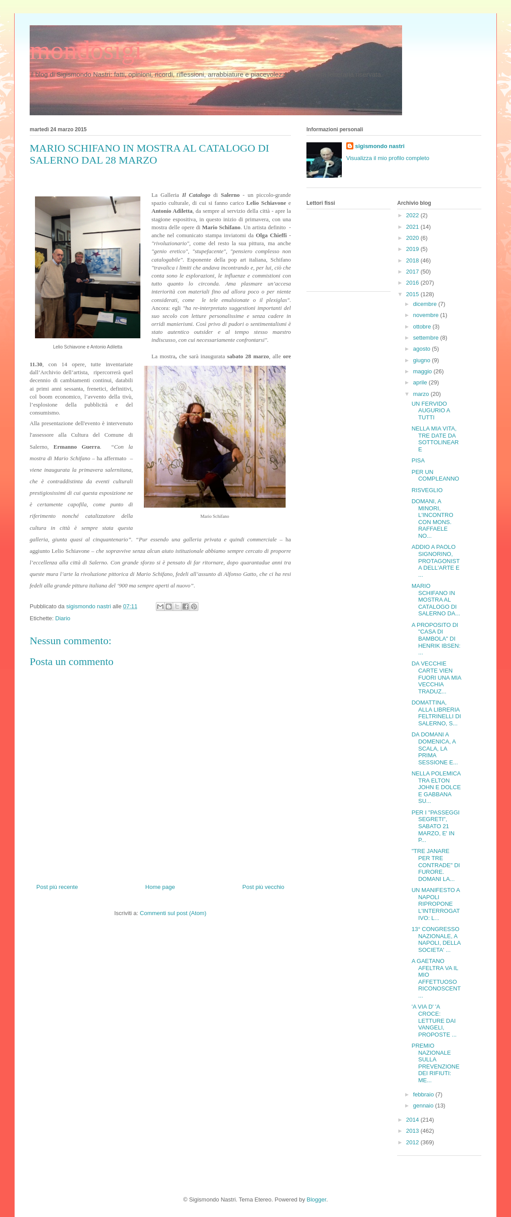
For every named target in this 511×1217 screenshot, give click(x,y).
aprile (421, 382)
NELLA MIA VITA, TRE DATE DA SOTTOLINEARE (435, 439)
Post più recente (57, 887)
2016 (413, 282)
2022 (413, 215)
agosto (422, 348)
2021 (413, 226)
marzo (422, 394)
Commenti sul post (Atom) (173, 913)
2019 (413, 249)
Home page (160, 887)
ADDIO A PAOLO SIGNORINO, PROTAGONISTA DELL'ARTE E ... (435, 561)
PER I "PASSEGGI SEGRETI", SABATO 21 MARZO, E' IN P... (435, 826)
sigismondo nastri (380, 146)
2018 (413, 260)
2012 (413, 1142)
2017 (413, 271)
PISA (418, 460)
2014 (413, 1119)
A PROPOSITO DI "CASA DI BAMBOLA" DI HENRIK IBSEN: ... (435, 639)
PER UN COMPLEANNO (435, 475)
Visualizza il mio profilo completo (388, 158)
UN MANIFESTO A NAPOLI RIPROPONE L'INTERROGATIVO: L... (435, 904)
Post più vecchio (263, 887)
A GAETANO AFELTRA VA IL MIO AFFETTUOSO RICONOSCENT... (436, 978)
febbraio (424, 1094)
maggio (423, 371)
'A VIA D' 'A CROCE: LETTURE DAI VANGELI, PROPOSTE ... (434, 1020)
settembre (426, 337)
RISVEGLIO (426, 490)
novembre (426, 315)
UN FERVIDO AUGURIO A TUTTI (430, 410)
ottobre (423, 326)
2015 (413, 294)
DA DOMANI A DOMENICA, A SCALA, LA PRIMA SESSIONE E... (434, 748)
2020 (413, 238)
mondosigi (86, 50)
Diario (62, 618)
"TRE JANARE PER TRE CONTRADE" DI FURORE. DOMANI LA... (435, 865)
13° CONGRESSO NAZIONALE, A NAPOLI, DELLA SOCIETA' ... (435, 939)
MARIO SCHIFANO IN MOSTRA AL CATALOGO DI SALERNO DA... (435, 600)
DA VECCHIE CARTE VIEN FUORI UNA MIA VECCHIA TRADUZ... (436, 677)
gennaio (424, 1105)
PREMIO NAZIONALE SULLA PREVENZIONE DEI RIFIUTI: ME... (435, 1063)
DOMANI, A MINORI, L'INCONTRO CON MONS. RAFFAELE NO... (432, 518)
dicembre (425, 304)
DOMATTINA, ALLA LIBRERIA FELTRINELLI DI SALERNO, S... (436, 713)
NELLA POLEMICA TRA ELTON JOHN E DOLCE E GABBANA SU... (436, 787)
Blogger (316, 1199)
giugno (422, 360)
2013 (413, 1130)
